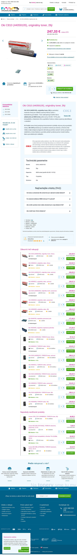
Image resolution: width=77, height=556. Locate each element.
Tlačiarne (34, 15)
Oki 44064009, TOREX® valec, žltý (39, 401)
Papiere (21, 15)
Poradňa (23, 521)
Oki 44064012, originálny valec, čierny (39, 263)
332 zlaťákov (52, 357)
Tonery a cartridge (10, 19)
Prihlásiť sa (72, 2)
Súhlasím (7, 548)
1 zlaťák (50, 256)
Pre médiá (43, 513)
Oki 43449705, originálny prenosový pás (39, 318)
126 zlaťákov (52, 348)
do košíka (70, 258)
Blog (22, 519)
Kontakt (64, 2)
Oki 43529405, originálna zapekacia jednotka (41, 327)
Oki (17, 19)
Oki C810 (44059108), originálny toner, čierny (41, 254)
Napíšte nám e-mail (9, 133)
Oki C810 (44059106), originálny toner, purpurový (43, 291)
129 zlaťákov (51, 403)
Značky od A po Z (6, 511)
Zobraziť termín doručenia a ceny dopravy (59, 48)
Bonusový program (6, 513)
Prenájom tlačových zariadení (28, 517)
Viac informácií (23, 544)
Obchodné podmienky (45, 511)
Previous (3, 42)
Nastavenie (25, 548)
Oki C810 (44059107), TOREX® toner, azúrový (42, 355)
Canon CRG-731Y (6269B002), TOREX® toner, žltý (43, 416)
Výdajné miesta (6, 509)
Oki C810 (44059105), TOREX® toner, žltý (41, 392)
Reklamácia (5, 515)
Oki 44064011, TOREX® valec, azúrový (40, 364)
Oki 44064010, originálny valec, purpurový (41, 300)
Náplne (9, 15)
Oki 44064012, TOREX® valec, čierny (39, 346)
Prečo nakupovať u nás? (27, 507)
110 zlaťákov (51, 339)
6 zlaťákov (50, 429)
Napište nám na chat (9, 129)
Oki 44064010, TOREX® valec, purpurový (40, 383)
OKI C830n (7, 114)
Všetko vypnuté (24, 551)
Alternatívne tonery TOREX (28, 511)
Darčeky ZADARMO (26, 509)
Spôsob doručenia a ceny (8, 507)
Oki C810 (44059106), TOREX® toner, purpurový (42, 374)
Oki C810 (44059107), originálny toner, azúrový (42, 272)
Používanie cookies (45, 509)
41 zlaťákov (50, 418)
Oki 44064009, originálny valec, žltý (39, 309)
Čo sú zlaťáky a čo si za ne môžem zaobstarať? (60, 57)
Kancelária (48, 15)
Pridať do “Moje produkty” (60, 97)
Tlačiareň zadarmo (64, 15)
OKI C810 (7, 109)
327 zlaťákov (50, 394)
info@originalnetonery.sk (69, 515)
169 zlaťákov (53, 366)
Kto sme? (42, 507)
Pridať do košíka (64, 89)
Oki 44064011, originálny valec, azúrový (40, 281)
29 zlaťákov (48, 450)
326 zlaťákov (53, 376)
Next (41, 42)
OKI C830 (7, 112)
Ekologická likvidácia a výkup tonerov (28, 514)
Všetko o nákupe (54, 2)
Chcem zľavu (64, 496)
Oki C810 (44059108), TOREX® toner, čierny (41, 337)
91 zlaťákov (51, 440)
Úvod (3, 19)
